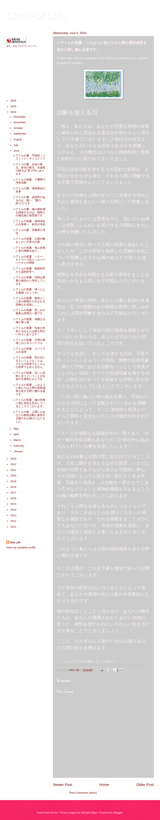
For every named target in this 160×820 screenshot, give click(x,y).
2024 (13, 112)
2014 (13, 509)
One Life (15, 542)
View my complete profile (21, 547)
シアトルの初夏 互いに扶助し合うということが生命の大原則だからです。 (29, 375)
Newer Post (62, 785)
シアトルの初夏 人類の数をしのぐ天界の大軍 (29, 240)
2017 (13, 492)
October (18, 128)
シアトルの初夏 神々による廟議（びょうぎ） (29, 291)
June (16, 150)
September (20, 133)
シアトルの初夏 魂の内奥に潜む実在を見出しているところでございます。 (29, 403)
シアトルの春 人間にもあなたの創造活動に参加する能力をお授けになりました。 (29, 416)
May (16, 428)
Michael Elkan (89, 812)
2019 (13, 481)
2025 (13, 106)
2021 (13, 470)
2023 (13, 458)
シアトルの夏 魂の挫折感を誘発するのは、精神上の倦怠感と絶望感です (29, 212)
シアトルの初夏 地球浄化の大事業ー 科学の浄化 (29, 223)
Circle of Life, (37, 15)
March (17, 440)
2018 (13, 487)
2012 (13, 521)
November (19, 122)
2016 (13, 498)
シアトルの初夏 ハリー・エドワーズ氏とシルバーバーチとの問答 (29, 259)
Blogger (118, 812)
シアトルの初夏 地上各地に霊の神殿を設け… (29, 249)
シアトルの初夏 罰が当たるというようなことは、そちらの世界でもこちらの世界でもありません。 (29, 362)
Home (104, 785)
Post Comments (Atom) (83, 792)
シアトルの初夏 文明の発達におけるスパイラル (29, 342)
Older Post (145, 785)
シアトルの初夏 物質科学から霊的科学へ (29, 270)
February (19, 445)
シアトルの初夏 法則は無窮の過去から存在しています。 (29, 280)
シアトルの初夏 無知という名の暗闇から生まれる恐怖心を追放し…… (29, 301)
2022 (13, 464)
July (16, 145)
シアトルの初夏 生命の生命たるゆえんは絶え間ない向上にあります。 (29, 331)
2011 (13, 526)
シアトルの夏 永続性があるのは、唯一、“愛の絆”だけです (29, 200)
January (18, 451)
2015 (13, 503)
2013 (13, 515)
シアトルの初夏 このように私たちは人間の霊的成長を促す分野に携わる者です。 (29, 389)
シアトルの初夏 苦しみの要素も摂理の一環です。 (29, 312)
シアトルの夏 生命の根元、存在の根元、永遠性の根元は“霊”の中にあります (29, 169)
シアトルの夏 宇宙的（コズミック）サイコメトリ (29, 157)
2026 (13, 100)
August (17, 139)
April (16, 434)
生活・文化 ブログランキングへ (21, 46)
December (19, 116)
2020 (13, 475)
